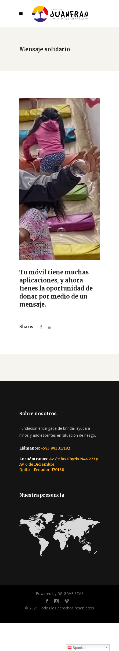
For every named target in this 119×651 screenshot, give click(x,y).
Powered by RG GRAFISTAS (60, 593)
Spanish (76, 648)
